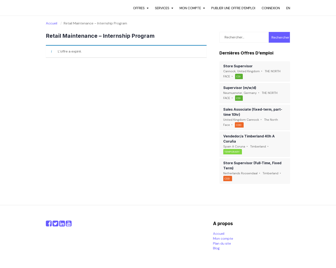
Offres (139, 8)
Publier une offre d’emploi (233, 8)
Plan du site (222, 243)
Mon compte (190, 8)
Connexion (271, 8)
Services (162, 8)
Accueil (218, 233)
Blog (216, 248)
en (288, 8)
